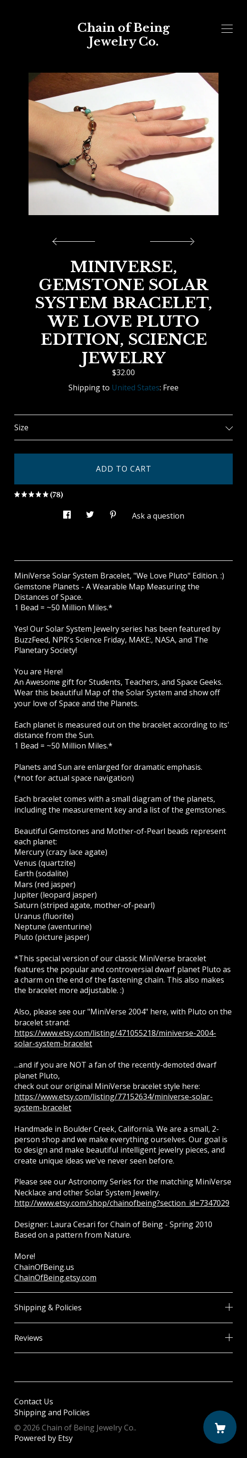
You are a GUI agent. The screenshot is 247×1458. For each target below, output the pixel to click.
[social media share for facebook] (67, 512)
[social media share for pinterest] (113, 512)
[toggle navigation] (227, 29)
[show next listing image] (171, 239)
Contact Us (33, 1401)
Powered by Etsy (43, 1438)
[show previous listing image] (76, 239)
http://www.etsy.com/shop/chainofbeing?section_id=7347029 (121, 1203)
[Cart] (220, 1427)
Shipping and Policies (52, 1412)
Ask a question (158, 516)
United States (136, 387)
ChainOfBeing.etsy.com (55, 1277)
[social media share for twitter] (90, 512)
